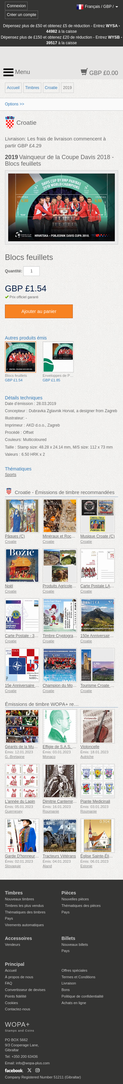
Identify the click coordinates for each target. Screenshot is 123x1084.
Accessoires (18, 938)
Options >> (14, 104)
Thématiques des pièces (81, 906)
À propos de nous (19, 977)
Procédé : (13, 432)
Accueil (13, 87)
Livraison (69, 983)
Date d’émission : (20, 403)
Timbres (32, 87)
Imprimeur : (15, 425)
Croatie (51, 87)
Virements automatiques (24, 925)
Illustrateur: (14, 418)
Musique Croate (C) (97, 536)
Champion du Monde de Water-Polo (74, 685)
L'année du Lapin (20, 801)
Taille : (10, 447)
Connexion (16, 6)
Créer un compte (21, 14)
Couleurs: (13, 439)
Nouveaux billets (75, 944)
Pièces (69, 892)
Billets (68, 938)
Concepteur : (16, 411)
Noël (9, 586)
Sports (10, 474)
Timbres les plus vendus (24, 906)
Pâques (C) (15, 536)
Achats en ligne (74, 1003)
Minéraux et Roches (60, 536)
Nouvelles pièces (75, 899)
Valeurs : (12, 454)
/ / (97, 6)
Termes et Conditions (78, 977)
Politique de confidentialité (83, 996)
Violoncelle (89, 746)
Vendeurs (12, 944)
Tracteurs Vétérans (59, 856)
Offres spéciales (75, 970)
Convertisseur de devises (25, 990)
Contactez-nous (17, 1009)
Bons (66, 990)
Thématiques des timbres (25, 912)
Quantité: (13, 271)
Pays (9, 918)
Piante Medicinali (95, 801)
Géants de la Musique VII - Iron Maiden (39, 746)
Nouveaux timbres (19, 899)
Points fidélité (15, 996)
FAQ (8, 983)
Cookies (11, 1003)
